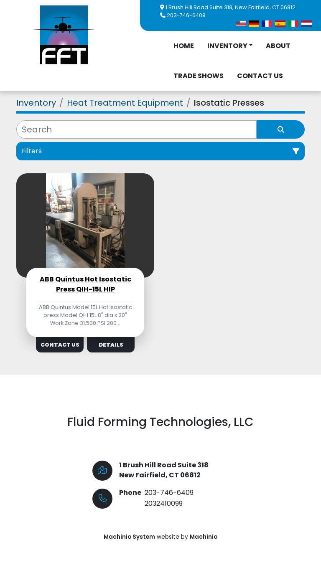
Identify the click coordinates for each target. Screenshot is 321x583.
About (278, 46)
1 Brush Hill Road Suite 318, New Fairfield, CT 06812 (231, 7)
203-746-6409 (186, 15)
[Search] (136, 129)
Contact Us (260, 76)
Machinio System (129, 537)
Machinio (203, 537)
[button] (229, 46)
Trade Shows (198, 76)
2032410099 (164, 503)
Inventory (227, 46)
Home (183, 46)
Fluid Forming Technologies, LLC (160, 422)
